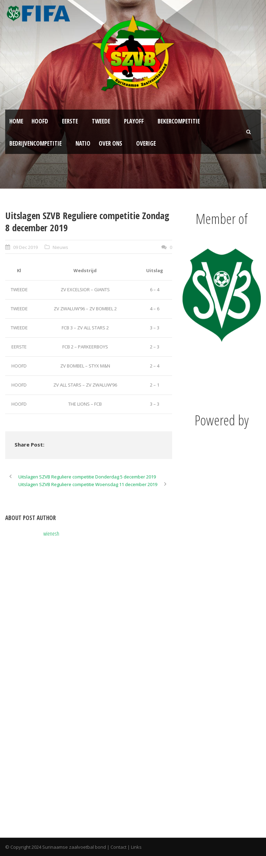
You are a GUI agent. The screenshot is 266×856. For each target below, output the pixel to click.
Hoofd (40, 121)
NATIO (83, 143)
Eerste (70, 121)
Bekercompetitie (179, 121)
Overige (146, 143)
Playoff (134, 121)
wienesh (51, 533)
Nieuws (60, 247)
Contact (118, 847)
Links (136, 847)
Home (16, 121)
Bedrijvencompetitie (35, 143)
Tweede (101, 121)
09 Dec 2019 (25, 247)
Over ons (110, 143)
